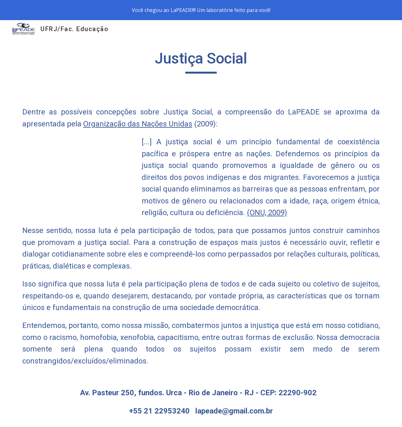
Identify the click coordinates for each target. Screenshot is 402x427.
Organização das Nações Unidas (137, 123)
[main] (201, 61)
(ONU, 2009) (267, 212)
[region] (201, 10)
